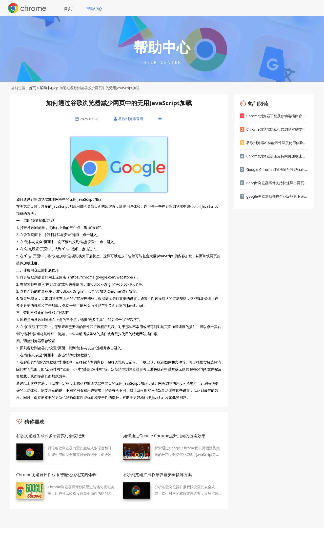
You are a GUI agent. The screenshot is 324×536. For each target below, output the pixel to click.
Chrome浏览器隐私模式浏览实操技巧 (273, 129)
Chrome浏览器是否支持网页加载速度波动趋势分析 (274, 156)
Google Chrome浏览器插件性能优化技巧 (274, 169)
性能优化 (87, 397)
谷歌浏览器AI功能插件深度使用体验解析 (274, 142)
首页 (68, 8)
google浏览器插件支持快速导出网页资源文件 (274, 182)
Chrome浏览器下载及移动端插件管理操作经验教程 (274, 115)
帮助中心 (94, 8)
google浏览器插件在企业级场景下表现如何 (274, 196)
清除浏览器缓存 (130, 369)
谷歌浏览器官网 (130, 118)
